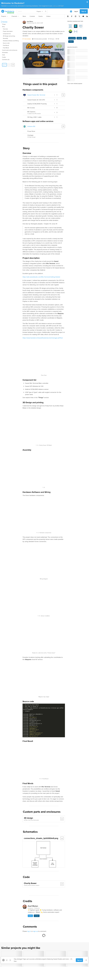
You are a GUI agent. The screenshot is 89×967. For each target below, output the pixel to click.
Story (3, 26)
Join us (55, 6)
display (79, 38)
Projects (4, 16)
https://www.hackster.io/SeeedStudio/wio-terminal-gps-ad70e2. (43, 338)
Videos (48, 16)
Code (3, 55)
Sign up (83, 11)
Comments (5, 59)
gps (85, 38)
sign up (35, 931)
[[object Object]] (71, 11)
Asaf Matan (30, 21)
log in (29, 931)
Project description (8, 31)
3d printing (72, 38)
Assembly (5, 38)
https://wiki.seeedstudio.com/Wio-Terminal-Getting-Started (41, 277)
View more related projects (74, 83)
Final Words (6, 48)
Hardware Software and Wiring (11, 41)
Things (4, 24)
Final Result (6, 45)
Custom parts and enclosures (9, 50)
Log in (76, 11)
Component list (7, 33)
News (24, 16)
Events (41, 16)
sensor (71, 41)
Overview (4, 22)
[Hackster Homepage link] (7, 11)
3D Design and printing (9, 36)
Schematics (5, 52)
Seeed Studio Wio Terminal (36, 95)
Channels (15, 16)
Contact (37, 916)
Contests (32, 16)
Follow (30, 916)
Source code (6, 43)
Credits (4, 57)
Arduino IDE (31, 126)
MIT (42, 23)
